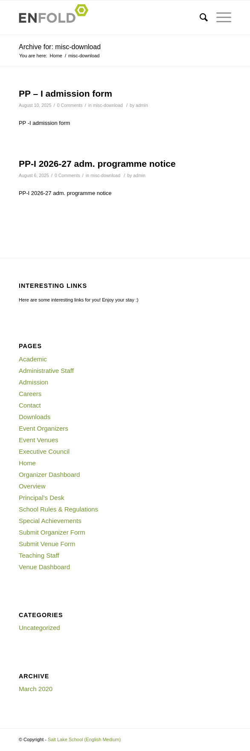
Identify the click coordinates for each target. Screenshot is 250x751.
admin (142, 105)
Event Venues (38, 440)
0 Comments (70, 105)
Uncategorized (39, 627)
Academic (33, 359)
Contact (30, 405)
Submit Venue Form (47, 543)
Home (27, 463)
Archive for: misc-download (60, 46)
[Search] (199, 17)
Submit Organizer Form (52, 532)
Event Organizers (43, 428)
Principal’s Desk (41, 497)
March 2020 (35, 688)
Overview (32, 486)
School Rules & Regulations (58, 509)
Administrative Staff (46, 370)
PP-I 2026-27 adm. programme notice (97, 164)
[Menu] (219, 17)
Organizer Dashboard (49, 474)
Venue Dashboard (44, 567)
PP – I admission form (65, 93)
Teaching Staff (39, 555)
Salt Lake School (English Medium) (84, 739)
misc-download (108, 105)
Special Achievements (50, 520)
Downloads (34, 416)
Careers (30, 393)
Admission (33, 382)
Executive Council (44, 451)
